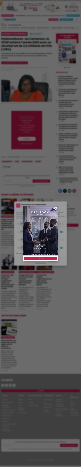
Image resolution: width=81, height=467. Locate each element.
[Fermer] (55, 208)
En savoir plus (40, 258)
